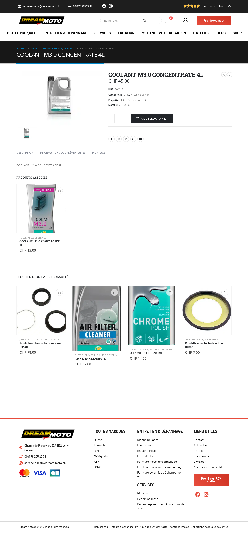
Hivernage (144, 493)
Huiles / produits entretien (134, 100)
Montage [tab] (98, 152)
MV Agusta (101, 456)
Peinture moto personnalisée (157, 461)
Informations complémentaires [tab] (62, 152)
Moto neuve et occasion (164, 32)
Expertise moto (147, 498)
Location (126, 32)
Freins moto (145, 445)
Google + (133, 139)
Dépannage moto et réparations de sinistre (160, 506)
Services (102, 32)
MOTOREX (124, 105)
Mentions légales (179, 526)
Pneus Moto (145, 456)
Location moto (204, 456)
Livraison (200, 461)
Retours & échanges (121, 526)
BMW (97, 467)
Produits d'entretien (105, 355)
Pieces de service (140, 94)
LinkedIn (126, 139)
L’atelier (201, 32)
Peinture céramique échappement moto (160, 474)
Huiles (125, 94)
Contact (199, 440)
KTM (97, 461)
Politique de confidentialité (151, 526)
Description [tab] (24, 152)
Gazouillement (119, 139)
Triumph (99, 445)
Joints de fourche (29, 339)
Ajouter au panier (154, 118)
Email (140, 139)
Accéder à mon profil (208, 467)
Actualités (201, 445)
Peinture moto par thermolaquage (160, 467)
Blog (221, 32)
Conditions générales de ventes (209, 526)
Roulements (211, 339)
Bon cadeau (101, 526)
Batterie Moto (146, 450)
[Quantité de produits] (118, 118)
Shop (237, 32)
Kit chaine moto (147, 440)
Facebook (111, 139)
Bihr (96, 450)
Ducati (98, 440)
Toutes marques (21, 32)
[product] (41, 208)
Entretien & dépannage (65, 32)
